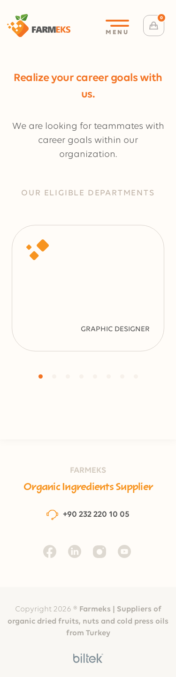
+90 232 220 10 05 (88, 514)
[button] (40, 376)
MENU (117, 28)
